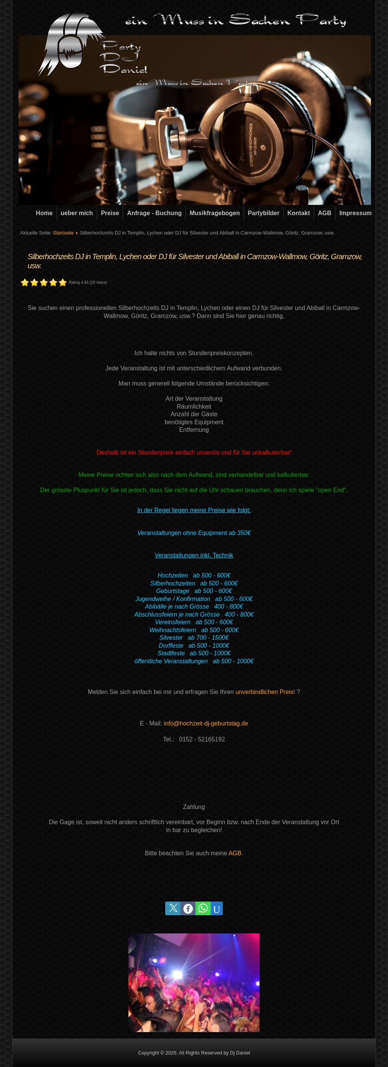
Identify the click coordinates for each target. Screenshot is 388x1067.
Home (44, 213)
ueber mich (77, 213)
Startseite (63, 233)
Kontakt (299, 213)
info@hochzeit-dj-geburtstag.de (206, 723)
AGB (325, 213)
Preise (110, 213)
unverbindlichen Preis (264, 692)
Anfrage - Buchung (154, 213)
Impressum (356, 213)
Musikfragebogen (214, 213)
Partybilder (264, 213)
